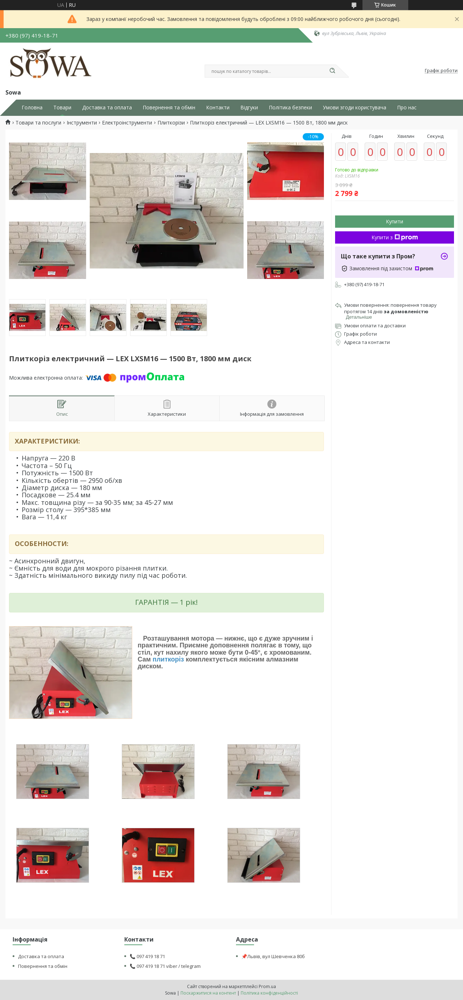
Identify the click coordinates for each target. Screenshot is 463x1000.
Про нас (407, 107)
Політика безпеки (290, 107)
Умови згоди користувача (354, 107)
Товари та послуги (38, 122)
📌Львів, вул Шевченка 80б (273, 956)
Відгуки (249, 107)
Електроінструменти (127, 122)
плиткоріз (168, 659)
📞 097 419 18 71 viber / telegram (165, 966)
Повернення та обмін (169, 107)
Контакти (218, 107)
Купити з (394, 237)
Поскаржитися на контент (208, 993)
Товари (62, 107)
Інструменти (82, 122)
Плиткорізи (171, 122)
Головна (32, 107)
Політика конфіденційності (269, 993)
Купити (394, 221)
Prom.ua (267, 986)
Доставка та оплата (107, 107)
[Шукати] (332, 71)
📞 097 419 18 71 (147, 956)
